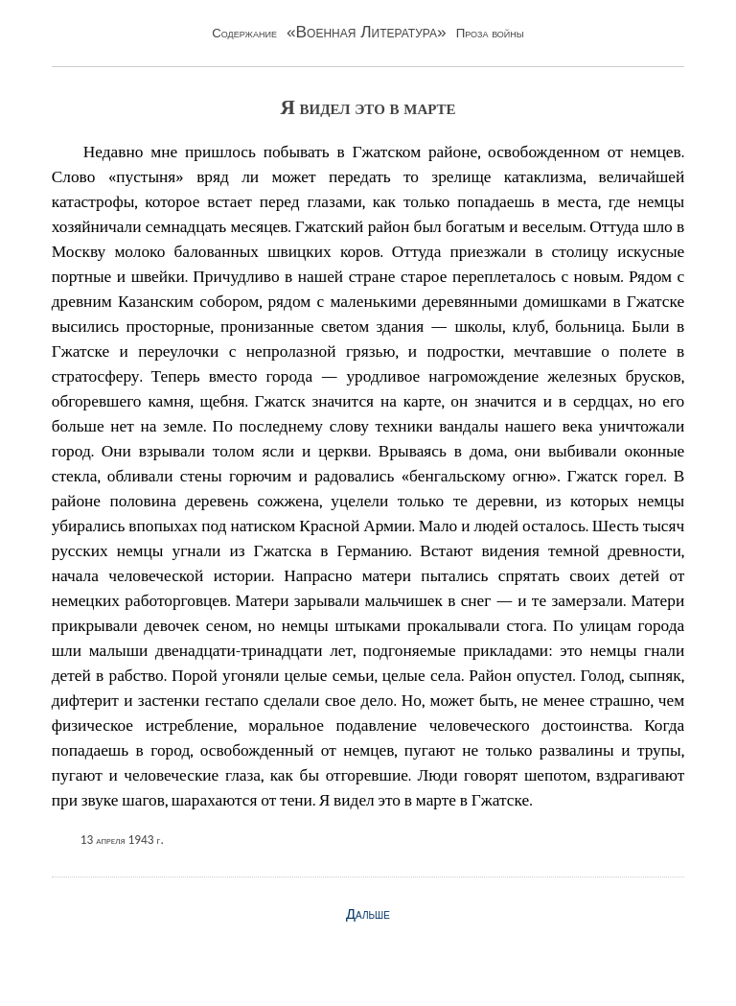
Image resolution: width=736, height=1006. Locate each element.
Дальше (368, 914)
